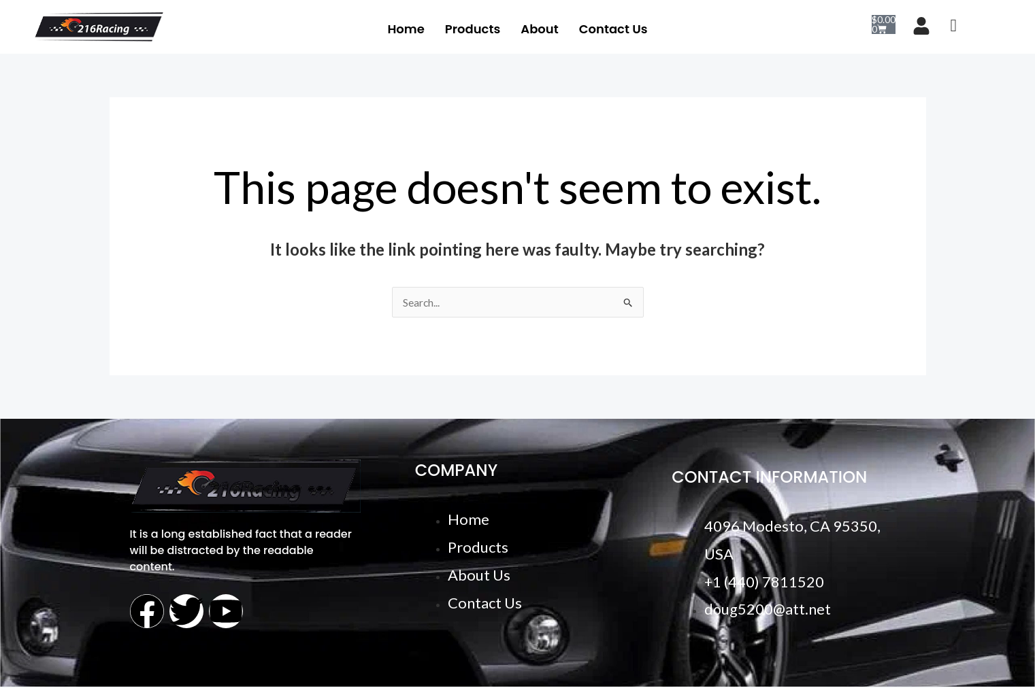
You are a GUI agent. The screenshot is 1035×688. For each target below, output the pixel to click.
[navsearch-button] (954, 27)
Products (472, 28)
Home (405, 28)
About (539, 28)
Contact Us (613, 28)
